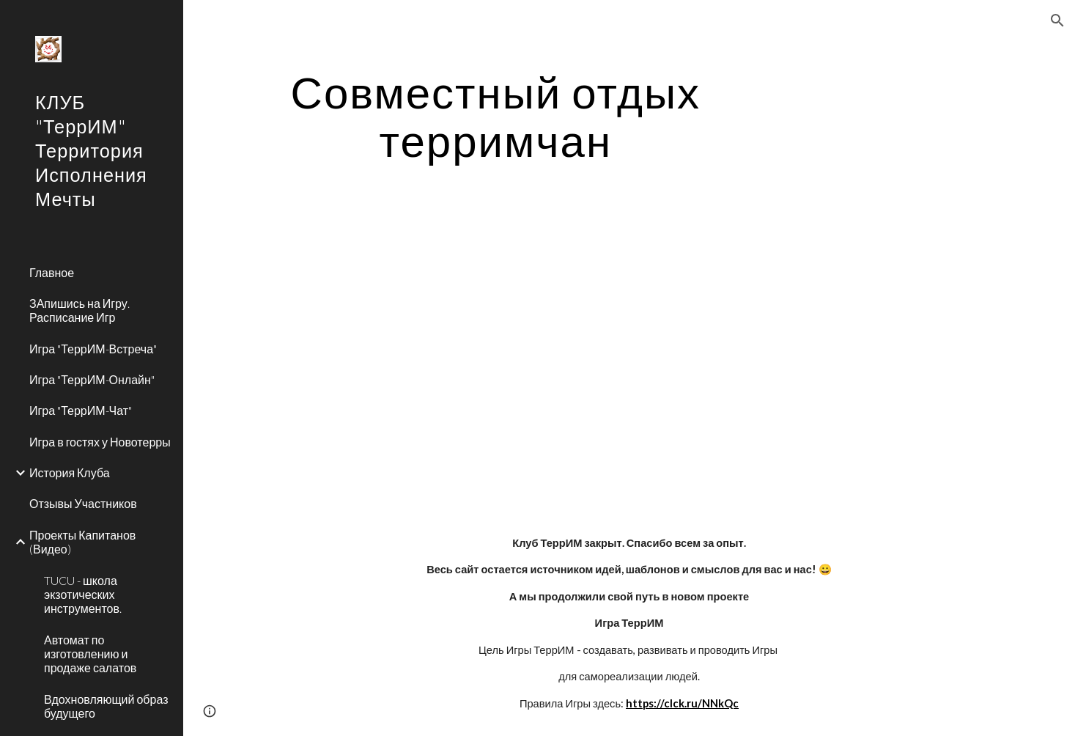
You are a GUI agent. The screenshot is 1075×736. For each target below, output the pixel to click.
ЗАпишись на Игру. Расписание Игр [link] (79, 310)
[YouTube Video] (458, 361)
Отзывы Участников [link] (83, 503)
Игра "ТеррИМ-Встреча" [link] (93, 349)
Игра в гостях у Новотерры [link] (100, 442)
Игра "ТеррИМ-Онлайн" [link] (92, 379)
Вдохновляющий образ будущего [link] (106, 706)
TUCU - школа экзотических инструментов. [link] (83, 594)
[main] (496, 116)
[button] (1057, 20)
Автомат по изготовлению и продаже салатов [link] (90, 654)
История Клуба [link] (69, 472)
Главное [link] (51, 272)
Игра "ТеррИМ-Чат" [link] (80, 410)
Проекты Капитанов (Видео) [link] (82, 542)
